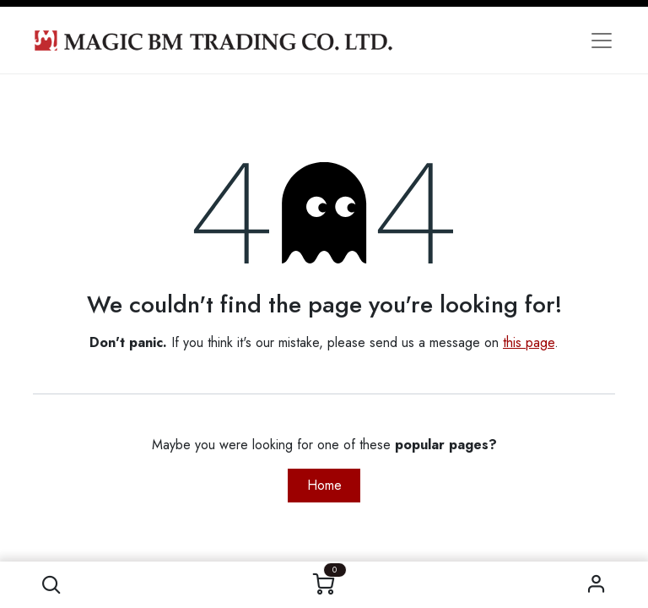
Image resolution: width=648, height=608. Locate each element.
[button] (51, 585)
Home (324, 485)
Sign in (597, 585)
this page (528, 342)
